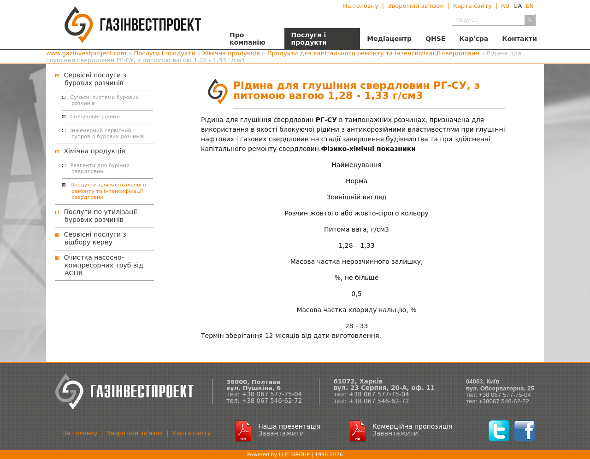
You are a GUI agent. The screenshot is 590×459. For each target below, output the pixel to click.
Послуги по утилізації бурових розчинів (100, 215)
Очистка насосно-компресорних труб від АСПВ (103, 265)
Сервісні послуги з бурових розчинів (95, 79)
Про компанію (248, 38)
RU (505, 5)
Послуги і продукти (309, 38)
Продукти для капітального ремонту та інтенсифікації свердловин (373, 53)
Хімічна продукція (231, 53)
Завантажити (281, 433)
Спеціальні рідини (95, 117)
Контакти (519, 38)
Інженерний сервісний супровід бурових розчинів (107, 133)
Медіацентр (389, 38)
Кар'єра (473, 38)
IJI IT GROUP (294, 455)
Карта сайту (472, 5)
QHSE (435, 38)
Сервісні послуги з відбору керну (95, 238)
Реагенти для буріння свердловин (100, 168)
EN (529, 5)
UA (517, 5)
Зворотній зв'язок (415, 5)
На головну (360, 5)
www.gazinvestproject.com (86, 53)
